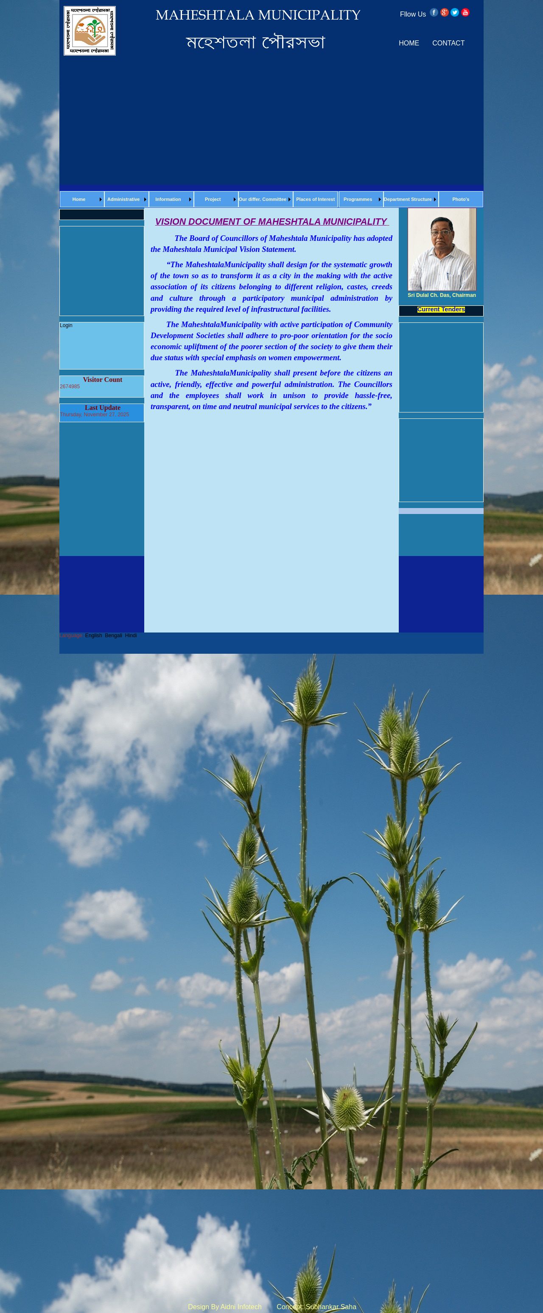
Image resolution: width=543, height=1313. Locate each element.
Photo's (460, 199)
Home (79, 199)
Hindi (131, 635)
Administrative (123, 199)
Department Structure (408, 199)
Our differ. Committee (262, 199)
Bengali (113, 635)
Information (168, 199)
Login (66, 325)
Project (213, 199)
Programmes (358, 199)
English (93, 635)
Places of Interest (315, 199)
